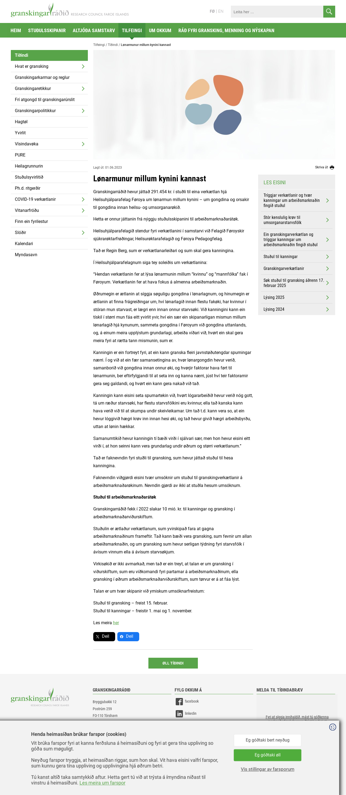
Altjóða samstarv (94, 30)
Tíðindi (21, 55)
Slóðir (20, 232)
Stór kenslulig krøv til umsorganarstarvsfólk (297, 220)
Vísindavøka (26, 143)
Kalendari (24, 243)
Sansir (331, 779)
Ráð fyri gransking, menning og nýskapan (226, 30)
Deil (105, 636)
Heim (16, 30)
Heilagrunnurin (29, 166)
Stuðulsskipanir (47, 30)
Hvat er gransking (31, 66)
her (116, 622)
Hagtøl (21, 121)
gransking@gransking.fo (111, 731)
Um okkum (160, 30)
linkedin (186, 714)
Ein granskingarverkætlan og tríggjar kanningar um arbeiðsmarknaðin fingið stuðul (297, 239)
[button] (297, 721)
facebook (187, 701)
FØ (212, 11)
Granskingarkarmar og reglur (42, 77)
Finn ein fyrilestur (31, 221)
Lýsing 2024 (297, 309)
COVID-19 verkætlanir (35, 199)
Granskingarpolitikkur (35, 110)
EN (221, 11)
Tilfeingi (132, 30)
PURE (20, 155)
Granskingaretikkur (33, 88)
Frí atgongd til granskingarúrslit (45, 99)
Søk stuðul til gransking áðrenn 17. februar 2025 (297, 283)
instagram (187, 726)
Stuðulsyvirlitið (29, 177)
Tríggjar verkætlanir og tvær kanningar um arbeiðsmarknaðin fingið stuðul (297, 200)
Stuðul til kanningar (297, 256)
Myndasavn (26, 254)
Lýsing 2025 (297, 297)
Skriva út (325, 168)
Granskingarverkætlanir (297, 268)
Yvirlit (20, 132)
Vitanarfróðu (27, 210)
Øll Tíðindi (173, 663)
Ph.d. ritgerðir (27, 188)
